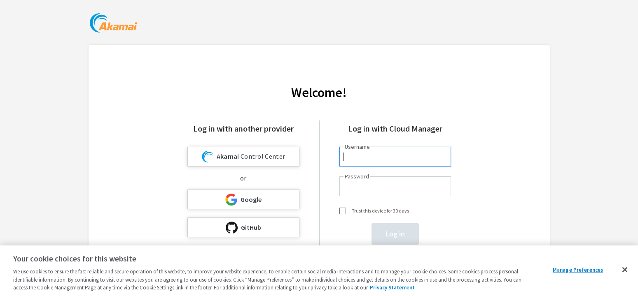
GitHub (243, 228)
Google (243, 200)
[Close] (625, 270)
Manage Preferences (578, 269)
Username (357, 146)
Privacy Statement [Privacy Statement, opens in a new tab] (392, 287)
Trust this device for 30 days (380, 211)
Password (357, 176)
